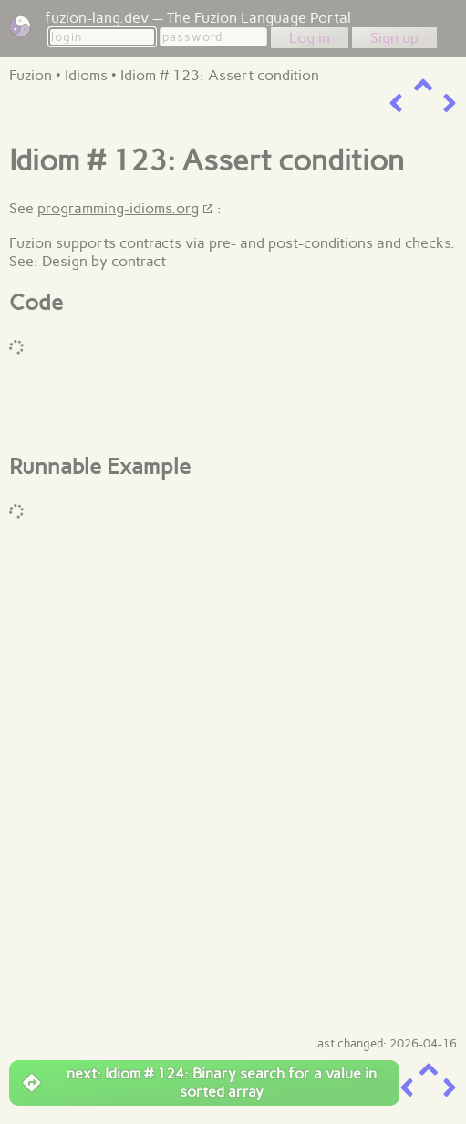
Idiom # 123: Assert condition (219, 75)
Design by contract (104, 261)
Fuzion (30, 75)
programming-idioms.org (118, 208)
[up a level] (423, 85)
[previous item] (395, 103)
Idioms (86, 75)
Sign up (394, 37)
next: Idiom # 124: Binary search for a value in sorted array (200, 1082)
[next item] (449, 103)
